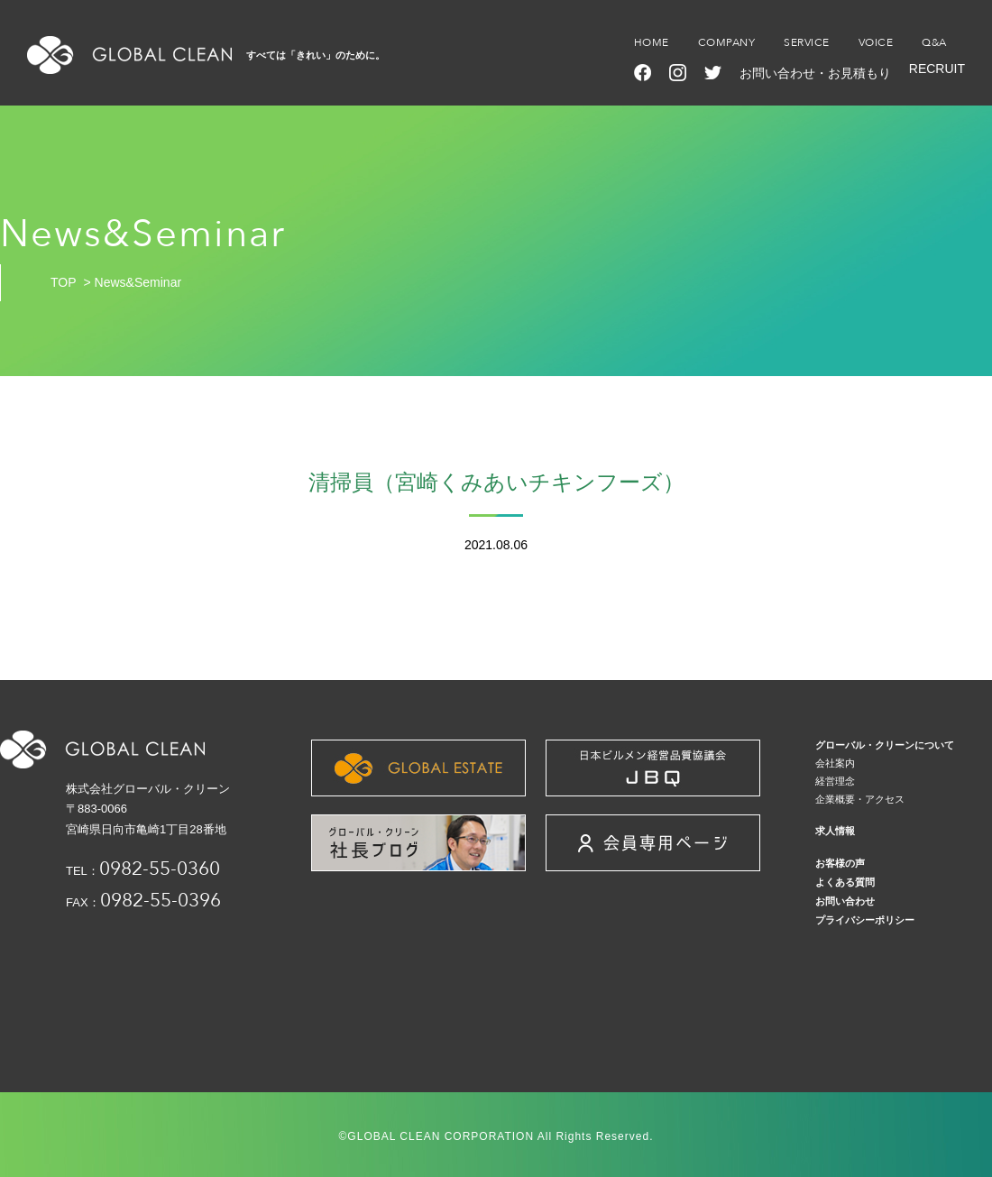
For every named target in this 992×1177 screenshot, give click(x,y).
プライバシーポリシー (864, 920)
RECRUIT (937, 68)
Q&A (934, 42)
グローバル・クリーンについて (884, 745)
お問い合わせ (845, 901)
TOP (64, 282)
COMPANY (727, 42)
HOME (651, 42)
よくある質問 (845, 882)
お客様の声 (840, 863)
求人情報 (835, 830)
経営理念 (835, 781)
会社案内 (835, 763)
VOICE (876, 42)
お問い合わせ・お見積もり (815, 73)
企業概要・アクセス (860, 799)
